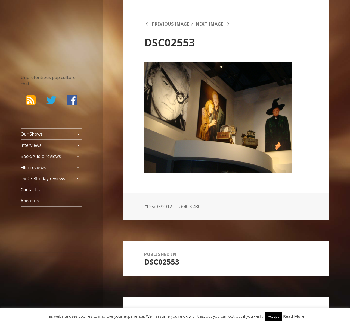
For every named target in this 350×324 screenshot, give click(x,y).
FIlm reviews (33, 167)
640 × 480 (190, 206)
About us (30, 201)
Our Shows (32, 134)
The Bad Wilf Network (44, 30)
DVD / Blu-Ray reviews (43, 179)
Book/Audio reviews (41, 156)
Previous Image (170, 24)
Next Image (209, 24)
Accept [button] (273, 316)
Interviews (31, 145)
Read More (293, 316)
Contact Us (32, 190)
